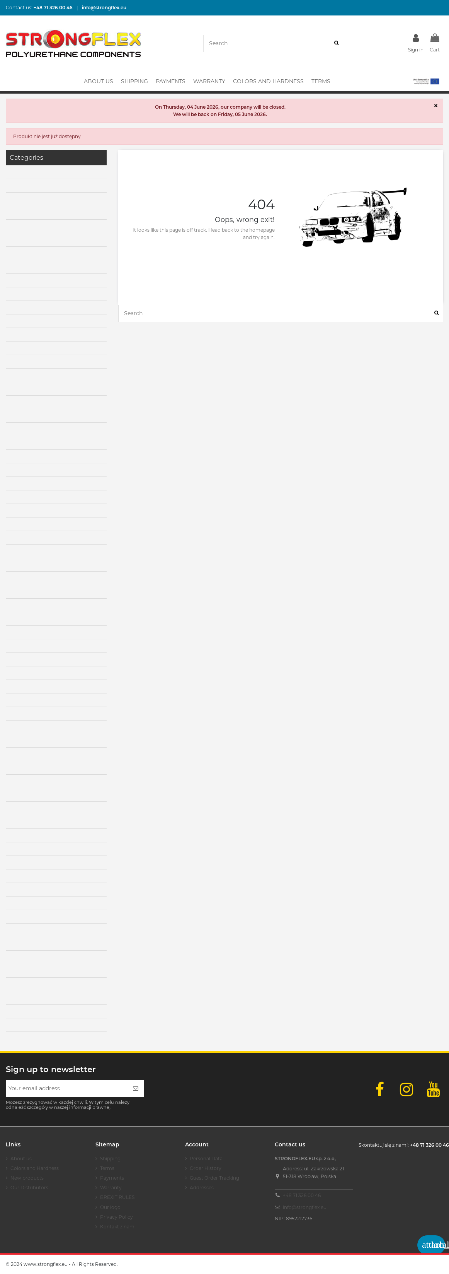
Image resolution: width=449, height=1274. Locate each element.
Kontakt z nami (118, 1227)
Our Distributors (29, 1187)
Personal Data (206, 1158)
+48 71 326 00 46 (302, 1195)
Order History (205, 1168)
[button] (425, 81)
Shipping (110, 1158)
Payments (112, 1178)
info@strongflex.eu (305, 1207)
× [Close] (436, 106)
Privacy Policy (116, 1217)
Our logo (110, 1207)
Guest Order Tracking (214, 1178)
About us (21, 1158)
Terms (107, 1168)
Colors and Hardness (34, 1168)
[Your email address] (67, 1088)
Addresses (202, 1187)
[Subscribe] (136, 1088)
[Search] (336, 43)
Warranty (111, 1187)
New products (27, 1178)
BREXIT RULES (117, 1197)
